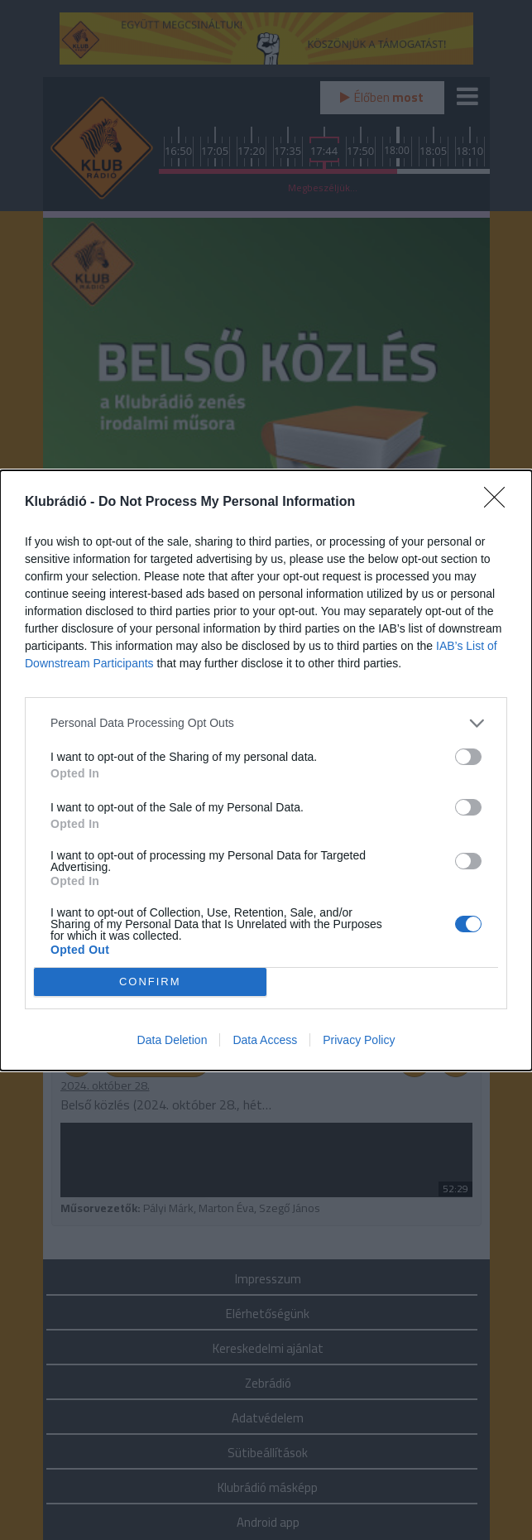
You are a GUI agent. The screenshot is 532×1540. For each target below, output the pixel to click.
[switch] (468, 756)
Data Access (264, 1040)
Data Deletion (172, 1040)
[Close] (499, 502)
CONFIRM (150, 981)
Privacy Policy (359, 1040)
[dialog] (266, 770)
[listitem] (266, 723)
